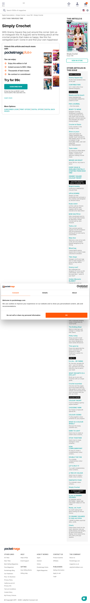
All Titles (6, 557)
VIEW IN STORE (77, 60)
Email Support (25, 561)
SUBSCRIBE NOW (16, 87)
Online (39, 564)
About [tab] (74, 293)
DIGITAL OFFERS (37, 109)
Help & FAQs (24, 557)
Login (54, 576)
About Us (72, 557)
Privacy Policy (8, 580)
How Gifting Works (26, 570)
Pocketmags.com (74, 561)
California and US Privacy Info (9, 584)
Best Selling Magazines (11, 564)
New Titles (7, 561)
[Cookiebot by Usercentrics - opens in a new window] (78, 286)
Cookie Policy (8, 592)
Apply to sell (57, 573)
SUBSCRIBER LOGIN (11, 109)
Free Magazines (9, 567)
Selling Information (58, 570)
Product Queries (58, 557)
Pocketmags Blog (9, 570)
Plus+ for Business (9, 577)
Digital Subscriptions (8, 15)
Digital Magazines (42, 570)
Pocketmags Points (42, 567)
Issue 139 (29, 15)
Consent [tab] (15, 293)
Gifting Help (24, 573)
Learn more (8, 98)
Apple (38, 557)
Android (39, 561)
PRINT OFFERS (25, 109)
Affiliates (55, 561)
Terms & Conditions (10, 589)
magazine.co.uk (74, 564)
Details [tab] (45, 293)
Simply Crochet (20, 15)
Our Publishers (8, 573)
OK (66, 315)
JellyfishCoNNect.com (76, 567)
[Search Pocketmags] (4, 10)
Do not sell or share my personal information (23, 315)
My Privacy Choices (10, 595)
